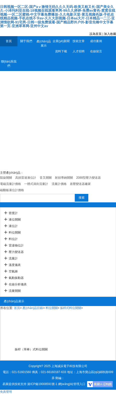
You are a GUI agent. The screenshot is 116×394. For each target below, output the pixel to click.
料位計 (13, 239)
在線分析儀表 (18, 284)
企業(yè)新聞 (61, 41)
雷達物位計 (16, 245)
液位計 (13, 226)
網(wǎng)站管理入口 (71, 384)
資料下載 (61, 51)
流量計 (13, 258)
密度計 (13, 213)
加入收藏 (110, 34)
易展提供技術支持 (14, 384)
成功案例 (96, 41)
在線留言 (96, 51)
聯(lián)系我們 (9, 64)
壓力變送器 (16, 252)
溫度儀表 (15, 265)
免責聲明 (6, 392)
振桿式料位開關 (70, 308)
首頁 (9, 41)
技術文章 (79, 41)
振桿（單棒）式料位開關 (31, 349)
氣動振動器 (16, 278)
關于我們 (26, 41)
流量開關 (15, 291)
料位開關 (15, 232)
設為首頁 (96, 34)
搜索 (82, 197)
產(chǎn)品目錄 (32, 308)
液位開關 (15, 219)
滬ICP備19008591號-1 (42, 384)
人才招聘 (79, 51)
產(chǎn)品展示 (43, 43)
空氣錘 (13, 271)
